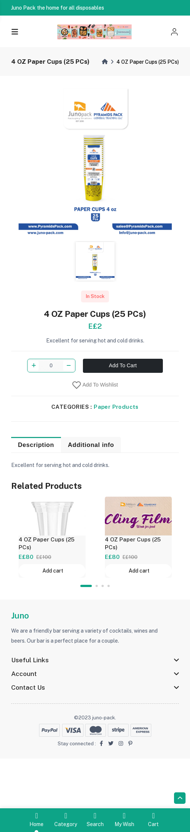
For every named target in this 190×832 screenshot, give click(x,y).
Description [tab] (36, 467)
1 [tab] (86, 586)
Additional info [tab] (91, 467)
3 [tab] (103, 586)
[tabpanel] (52, 537)
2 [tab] (97, 586)
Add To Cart (123, 433)
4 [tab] (108, 586)
